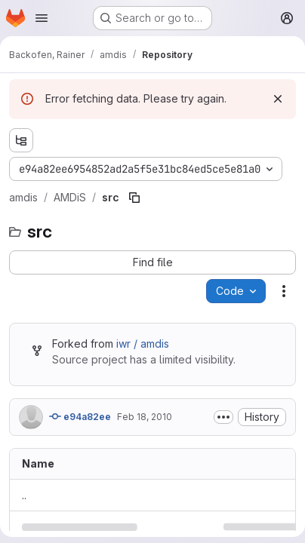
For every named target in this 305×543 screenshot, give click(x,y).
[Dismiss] (278, 99)
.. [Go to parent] (24, 495)
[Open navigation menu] (41, 18)
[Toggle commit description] (223, 417)
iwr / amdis (142, 343)
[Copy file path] (134, 198)
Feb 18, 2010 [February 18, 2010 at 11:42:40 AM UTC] (144, 416)
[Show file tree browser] (21, 140)
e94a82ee (80, 416)
